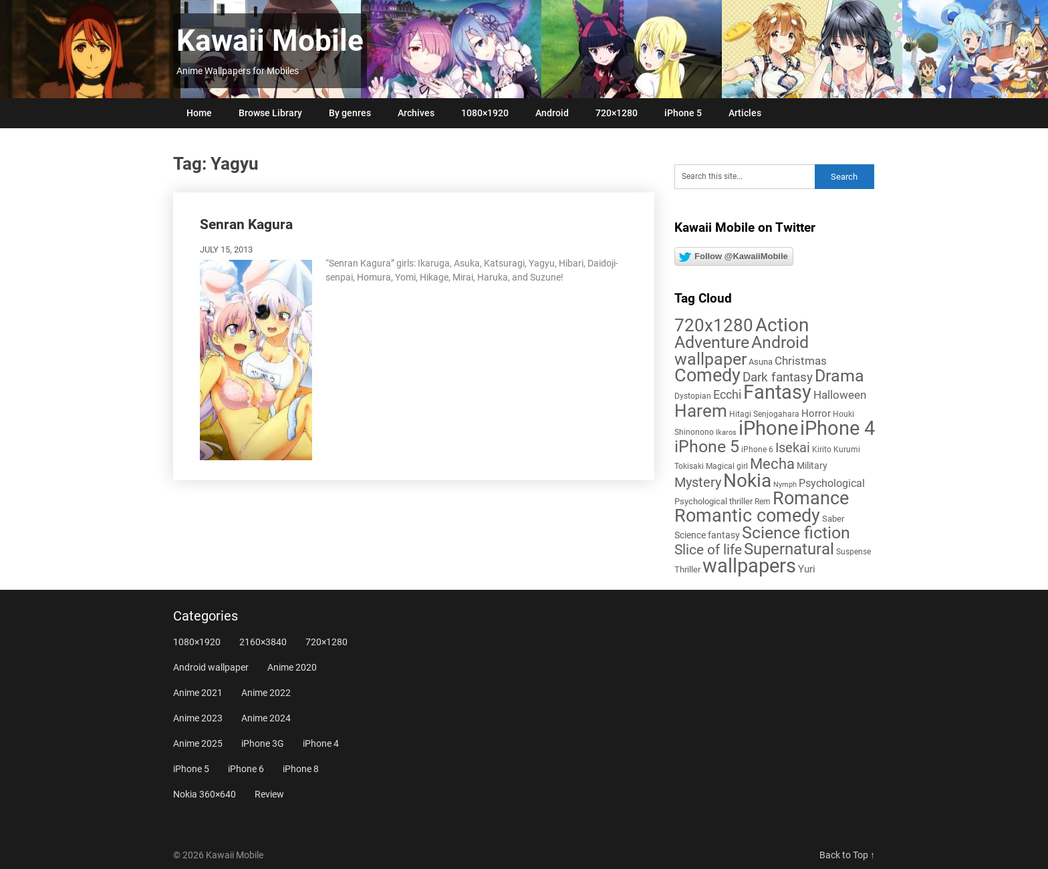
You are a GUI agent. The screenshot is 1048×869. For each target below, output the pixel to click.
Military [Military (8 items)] (812, 465)
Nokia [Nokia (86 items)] (747, 481)
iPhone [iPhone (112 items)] (768, 428)
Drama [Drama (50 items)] (839, 375)
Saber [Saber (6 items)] (833, 519)
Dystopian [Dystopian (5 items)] (692, 396)
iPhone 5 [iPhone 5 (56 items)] (706, 446)
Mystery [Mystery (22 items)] (697, 482)
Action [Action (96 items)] (782, 325)
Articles (745, 113)
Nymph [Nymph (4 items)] (785, 484)
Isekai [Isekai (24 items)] (792, 448)
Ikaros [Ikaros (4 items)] (726, 432)
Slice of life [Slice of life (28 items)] (708, 549)
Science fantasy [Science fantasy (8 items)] (707, 535)
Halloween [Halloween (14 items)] (839, 394)
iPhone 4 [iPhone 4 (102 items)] (837, 428)
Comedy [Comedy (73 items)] (707, 375)
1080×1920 (485, 113)
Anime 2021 (198, 692)
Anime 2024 (266, 718)
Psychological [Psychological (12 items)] (832, 483)
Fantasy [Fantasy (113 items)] (777, 392)
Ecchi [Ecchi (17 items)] (727, 394)
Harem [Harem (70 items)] (700, 410)
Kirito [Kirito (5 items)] (821, 449)
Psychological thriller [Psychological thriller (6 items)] (713, 501)
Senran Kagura (246, 224)
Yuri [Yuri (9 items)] (806, 569)
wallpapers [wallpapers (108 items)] (749, 565)
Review (269, 794)
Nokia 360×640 (204, 794)
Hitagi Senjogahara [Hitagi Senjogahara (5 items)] (764, 414)
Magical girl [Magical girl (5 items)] (727, 466)
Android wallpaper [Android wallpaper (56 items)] (741, 351)
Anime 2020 (292, 667)
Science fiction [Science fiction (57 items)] (796, 532)
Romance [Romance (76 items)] (811, 498)
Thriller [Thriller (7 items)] (687, 569)
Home (199, 113)
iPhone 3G (262, 743)
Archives (416, 113)
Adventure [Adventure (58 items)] (711, 342)
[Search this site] (744, 176)
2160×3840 (263, 642)
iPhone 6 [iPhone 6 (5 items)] (757, 449)
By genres (350, 113)
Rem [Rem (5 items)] (763, 501)
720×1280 (617, 113)
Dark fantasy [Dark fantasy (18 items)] (778, 377)
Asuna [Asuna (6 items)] (761, 362)
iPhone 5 (683, 113)
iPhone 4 (321, 743)
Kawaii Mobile (270, 40)
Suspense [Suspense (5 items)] (853, 551)
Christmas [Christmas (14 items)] (801, 360)
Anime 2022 (266, 692)
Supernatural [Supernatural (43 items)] (789, 549)
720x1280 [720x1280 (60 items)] (713, 325)
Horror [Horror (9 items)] (816, 413)
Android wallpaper (211, 667)
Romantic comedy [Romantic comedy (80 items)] (747, 515)
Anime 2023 (198, 718)
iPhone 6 (246, 768)
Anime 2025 (198, 743)
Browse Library (270, 113)
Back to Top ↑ (847, 855)
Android (552, 113)
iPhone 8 (301, 768)
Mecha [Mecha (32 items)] (772, 464)
